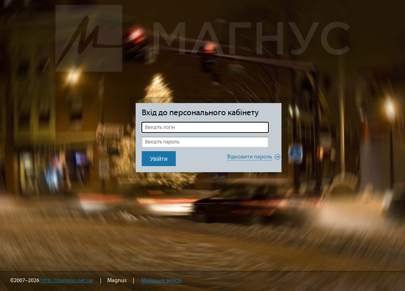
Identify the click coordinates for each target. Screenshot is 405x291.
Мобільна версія (161, 280)
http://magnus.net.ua (66, 280)
